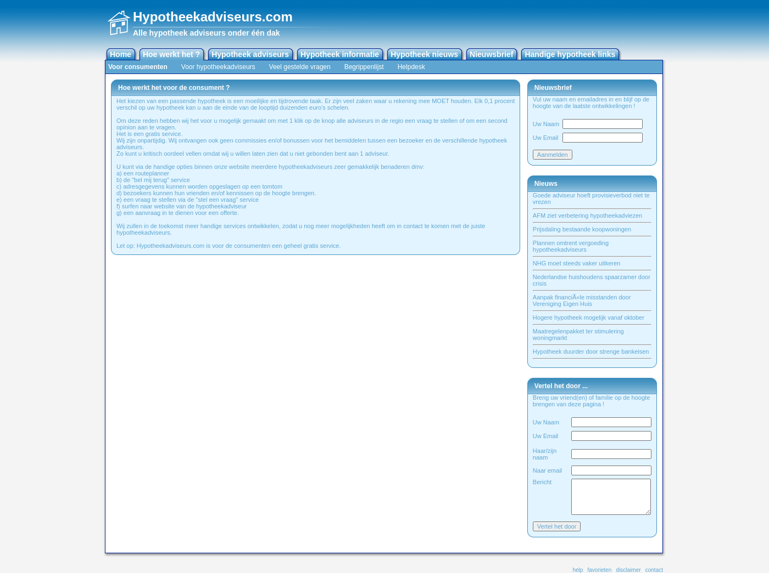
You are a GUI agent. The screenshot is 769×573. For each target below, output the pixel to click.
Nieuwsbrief (491, 54)
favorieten (600, 570)
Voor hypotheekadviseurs (218, 67)
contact (654, 570)
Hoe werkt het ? (171, 54)
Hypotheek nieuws (424, 54)
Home (120, 54)
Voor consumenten (138, 67)
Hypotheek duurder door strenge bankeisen (591, 351)
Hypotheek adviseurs (250, 54)
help (577, 570)
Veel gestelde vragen (300, 67)
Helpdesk (411, 67)
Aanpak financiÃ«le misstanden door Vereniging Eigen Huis (582, 300)
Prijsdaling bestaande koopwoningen (582, 229)
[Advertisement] (534, 21)
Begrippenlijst (364, 67)
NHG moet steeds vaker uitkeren (577, 263)
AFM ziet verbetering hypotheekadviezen (587, 215)
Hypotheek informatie (339, 54)
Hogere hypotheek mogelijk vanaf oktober (588, 317)
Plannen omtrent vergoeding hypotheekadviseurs (571, 246)
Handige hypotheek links (570, 54)
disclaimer (628, 570)
